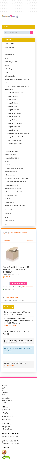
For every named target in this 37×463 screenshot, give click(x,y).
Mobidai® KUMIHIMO (12, 158)
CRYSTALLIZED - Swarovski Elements (17, 86)
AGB (3, 390)
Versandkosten (28, 287)
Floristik (6, 65)
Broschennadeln (10, 83)
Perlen (7, 165)
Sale (5, 224)
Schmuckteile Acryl (11, 185)
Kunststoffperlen (10, 154)
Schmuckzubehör (11, 195)
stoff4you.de (6, 427)
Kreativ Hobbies (9, 220)
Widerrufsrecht (7, 400)
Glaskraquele (11, 99)
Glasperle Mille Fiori (13, 116)
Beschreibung (8, 307)
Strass (7, 198)
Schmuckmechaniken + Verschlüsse (16, 178)
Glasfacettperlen (12, 96)
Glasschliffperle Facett (14, 140)
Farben (6, 58)
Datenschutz (6, 398)
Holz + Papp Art (9, 69)
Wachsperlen (9, 202)
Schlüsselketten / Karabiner (14, 168)
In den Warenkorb (18, 283)
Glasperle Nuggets (13, 120)
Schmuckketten (10, 175)
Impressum (5, 392)
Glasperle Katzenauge (14, 113)
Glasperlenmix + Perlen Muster (16, 137)
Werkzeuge (7, 213)
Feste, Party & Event (10, 62)
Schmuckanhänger (11, 171)
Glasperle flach (12, 106)
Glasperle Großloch (13, 110)
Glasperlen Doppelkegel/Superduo (18, 133)
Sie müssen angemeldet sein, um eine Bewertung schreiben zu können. (18, 341)
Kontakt (4, 402)
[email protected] (10, 325)
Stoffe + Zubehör (9, 210)
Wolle (6, 217)
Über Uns (5, 386)
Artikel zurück (7, 240)
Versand (4, 395)
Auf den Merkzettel (11, 297)
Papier (6, 72)
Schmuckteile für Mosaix (13, 188)
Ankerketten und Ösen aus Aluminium (17, 79)
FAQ (3, 388)
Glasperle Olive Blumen (14, 123)
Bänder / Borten (9, 44)
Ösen (7, 161)
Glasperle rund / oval (13, 127)
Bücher (6, 51)
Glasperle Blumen (12, 103)
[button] (31, 32)
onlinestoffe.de (7, 429)
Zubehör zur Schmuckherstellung (15, 205)
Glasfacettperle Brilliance (15, 93)
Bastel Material (9, 47)
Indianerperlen (10, 148)
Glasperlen (9, 89)
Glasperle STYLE (12, 130)
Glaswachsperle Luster (14, 143)
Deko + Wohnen (9, 54)
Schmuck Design (9, 76)
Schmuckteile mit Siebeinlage (14, 192)
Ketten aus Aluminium (12, 151)
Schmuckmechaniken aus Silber (15, 182)
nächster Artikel (30, 240)
